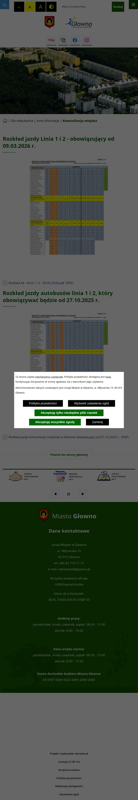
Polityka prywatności (43, 403)
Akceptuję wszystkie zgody (55, 422)
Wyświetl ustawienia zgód (91, 403)
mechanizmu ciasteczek (49, 376)
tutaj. (108, 376)
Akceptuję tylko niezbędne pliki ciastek (69, 412)
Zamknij (97, 422)
